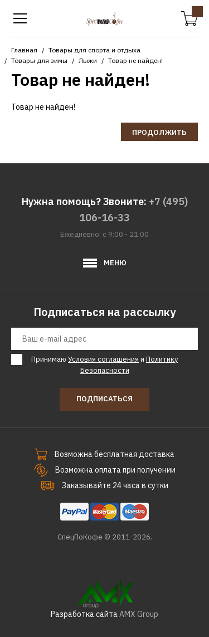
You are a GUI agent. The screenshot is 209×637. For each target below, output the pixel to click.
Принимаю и (103, 365)
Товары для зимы (39, 60)
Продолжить (159, 132)
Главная (24, 50)
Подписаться (104, 398)
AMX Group (138, 614)
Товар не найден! (135, 60)
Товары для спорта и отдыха (94, 50)
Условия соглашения (103, 359)
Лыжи (88, 60)
